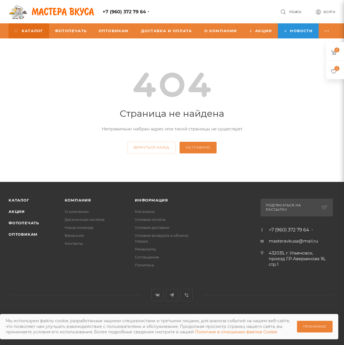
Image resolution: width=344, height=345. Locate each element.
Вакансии (74, 235)
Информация (151, 200)
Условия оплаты (150, 219)
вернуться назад (151, 147)
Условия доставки (152, 227)
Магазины (145, 211)
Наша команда (79, 227)
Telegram (172, 295)
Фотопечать (24, 223)
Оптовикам (23, 234)
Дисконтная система (85, 219)
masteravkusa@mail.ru (293, 241)
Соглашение (147, 257)
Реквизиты (145, 249)
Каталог (19, 200)
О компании (77, 211)
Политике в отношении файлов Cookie (236, 331)
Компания (78, 200)
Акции (17, 211)
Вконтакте (157, 295)
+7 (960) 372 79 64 (124, 12)
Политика (144, 265)
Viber (186, 295)
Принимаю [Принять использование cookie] (314, 326)
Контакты (74, 243)
